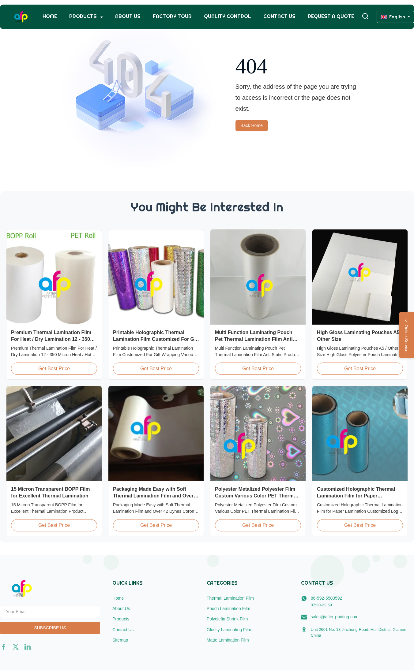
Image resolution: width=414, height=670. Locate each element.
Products (83, 16)
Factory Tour (172, 16)
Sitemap (120, 640)
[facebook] (3, 646)
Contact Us (279, 16)
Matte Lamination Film (228, 640)
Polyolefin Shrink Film (227, 618)
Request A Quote (331, 16)
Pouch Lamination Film (228, 608)
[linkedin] (27, 646)
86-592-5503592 (326, 598)
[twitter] (15, 646)
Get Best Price (54, 368)
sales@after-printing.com (335, 616)
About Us (128, 16)
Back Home (252, 125)
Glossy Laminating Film (229, 629)
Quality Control (227, 16)
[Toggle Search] (365, 16)
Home (50, 16)
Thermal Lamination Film (230, 598)
